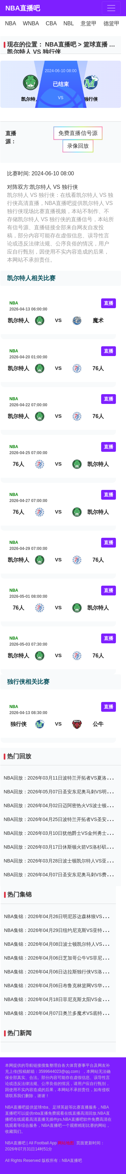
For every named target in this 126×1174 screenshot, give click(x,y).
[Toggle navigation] (111, 8)
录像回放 (78, 146)
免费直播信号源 (78, 133)
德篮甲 (111, 23)
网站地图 (66, 1143)
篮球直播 (95, 44)
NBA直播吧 (17, 8)
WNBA (31, 23)
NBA (10, 23)
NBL (69, 23)
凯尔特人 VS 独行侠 (34, 52)
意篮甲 (89, 23)
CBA (51, 23)
